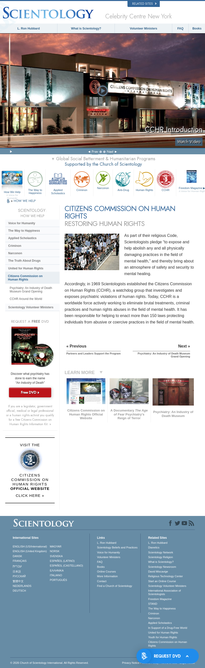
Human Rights (144, 180)
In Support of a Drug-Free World (167, 627)
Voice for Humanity (21, 223)
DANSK (17, 556)
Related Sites (144, 3)
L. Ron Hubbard (28, 28)
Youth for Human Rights (162, 637)
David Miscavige (158, 571)
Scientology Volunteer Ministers (30, 307)
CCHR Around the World (26, 299)
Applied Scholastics (58, 182)
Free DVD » (30, 392)
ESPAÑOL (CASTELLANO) (66, 565)
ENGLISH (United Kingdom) (30, 551)
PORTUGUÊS (58, 579)
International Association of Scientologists (164, 592)
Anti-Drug (123, 180)
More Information (107, 576)
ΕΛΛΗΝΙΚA (57, 570)
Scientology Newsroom (162, 566)
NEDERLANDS (22, 585)
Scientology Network (160, 552)
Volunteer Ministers (143, 28)
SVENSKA (56, 556)
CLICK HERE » (30, 495)
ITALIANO (56, 575)
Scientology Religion (160, 557)
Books (197, 28)
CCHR (165, 180)
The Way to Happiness (35, 182)
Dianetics (153, 547)
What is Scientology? (86, 28)
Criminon (82, 180)
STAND (152, 603)
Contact (102, 581)
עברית (17, 566)
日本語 (17, 571)
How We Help (12, 192)
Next (110, 151)
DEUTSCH (19, 590)
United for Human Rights (25, 268)
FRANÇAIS (20, 560)
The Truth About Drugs (24, 260)
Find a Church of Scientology (114, 585)
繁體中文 (18, 581)
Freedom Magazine (160, 599)
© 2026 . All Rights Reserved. (49, 662)
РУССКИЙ (19, 576)
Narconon (103, 180)
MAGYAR (55, 546)
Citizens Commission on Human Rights (25, 277)
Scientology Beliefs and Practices (117, 547)
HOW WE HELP (25, 200)
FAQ (180, 28)
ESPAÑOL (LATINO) (62, 560)
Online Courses (106, 571)
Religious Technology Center (165, 576)
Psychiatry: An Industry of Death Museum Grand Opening (31, 289)
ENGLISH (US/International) (30, 546)
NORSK (54, 551)
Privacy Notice (130, 662)
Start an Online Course (162, 581)
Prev (95, 151)
